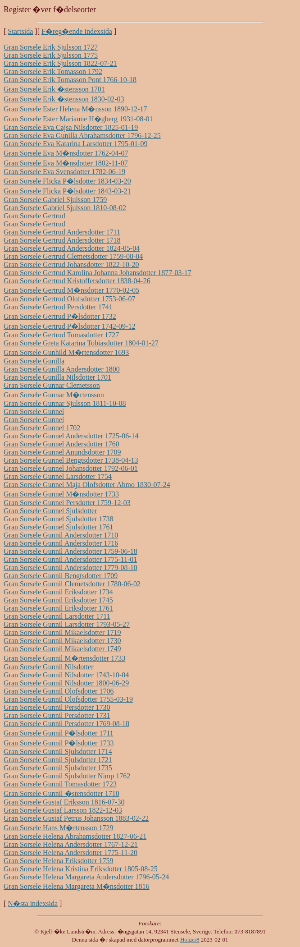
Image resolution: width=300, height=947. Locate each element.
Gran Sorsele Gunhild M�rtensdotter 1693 (66, 352)
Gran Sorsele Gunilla (34, 361)
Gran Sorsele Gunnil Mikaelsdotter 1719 (62, 632)
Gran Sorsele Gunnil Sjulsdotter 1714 (58, 751)
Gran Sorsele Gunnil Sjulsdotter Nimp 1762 (67, 776)
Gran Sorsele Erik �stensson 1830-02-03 (64, 99)
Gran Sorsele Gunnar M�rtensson (54, 395)
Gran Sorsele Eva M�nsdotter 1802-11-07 (66, 163)
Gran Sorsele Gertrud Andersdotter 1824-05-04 (72, 248)
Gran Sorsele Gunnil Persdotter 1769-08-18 (66, 723)
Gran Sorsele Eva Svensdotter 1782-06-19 (64, 171)
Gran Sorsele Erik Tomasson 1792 (53, 71)
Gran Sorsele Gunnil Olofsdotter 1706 (59, 691)
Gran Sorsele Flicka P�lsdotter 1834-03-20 (67, 181)
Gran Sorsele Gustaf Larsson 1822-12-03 (63, 810)
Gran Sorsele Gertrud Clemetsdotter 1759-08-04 (73, 256)
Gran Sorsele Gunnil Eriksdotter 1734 (58, 592)
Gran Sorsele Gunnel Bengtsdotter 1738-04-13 (71, 460)
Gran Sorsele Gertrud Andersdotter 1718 (62, 240)
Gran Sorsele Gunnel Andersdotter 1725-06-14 (71, 436)
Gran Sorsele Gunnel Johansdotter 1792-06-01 (71, 468)
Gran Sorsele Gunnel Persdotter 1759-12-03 (67, 502)
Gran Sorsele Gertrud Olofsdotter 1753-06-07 (69, 299)
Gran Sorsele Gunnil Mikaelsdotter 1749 (62, 649)
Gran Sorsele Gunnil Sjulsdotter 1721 (58, 759)
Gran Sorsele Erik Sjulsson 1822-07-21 (60, 63)
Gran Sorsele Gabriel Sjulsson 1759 (55, 199)
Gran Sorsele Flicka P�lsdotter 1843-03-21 (67, 191)
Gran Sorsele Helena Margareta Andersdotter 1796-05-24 (86, 877)
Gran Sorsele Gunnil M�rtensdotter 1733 (64, 658)
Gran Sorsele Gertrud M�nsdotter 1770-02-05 (71, 290)
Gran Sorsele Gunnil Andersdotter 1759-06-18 (70, 551)
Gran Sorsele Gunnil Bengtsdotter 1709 (61, 575)
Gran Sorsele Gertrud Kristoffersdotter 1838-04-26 (77, 281)
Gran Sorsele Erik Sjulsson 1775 (51, 55)
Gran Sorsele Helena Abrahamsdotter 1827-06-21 (75, 836)
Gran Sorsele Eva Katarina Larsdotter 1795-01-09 (75, 143)
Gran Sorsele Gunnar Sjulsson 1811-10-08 (65, 403)
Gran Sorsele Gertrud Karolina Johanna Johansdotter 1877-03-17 (97, 272)
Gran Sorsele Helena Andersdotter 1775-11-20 (70, 852)
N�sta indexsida (33, 903)
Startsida (20, 31)
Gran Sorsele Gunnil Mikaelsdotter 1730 (62, 640)
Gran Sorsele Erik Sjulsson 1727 (51, 47)
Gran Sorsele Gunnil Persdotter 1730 (57, 707)
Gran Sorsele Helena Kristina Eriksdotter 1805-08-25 (81, 869)
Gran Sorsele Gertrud (34, 216)
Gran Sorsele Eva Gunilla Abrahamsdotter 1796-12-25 (82, 135)
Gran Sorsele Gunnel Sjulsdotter (50, 511)
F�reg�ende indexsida (76, 31)
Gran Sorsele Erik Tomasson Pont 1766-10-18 (70, 79)
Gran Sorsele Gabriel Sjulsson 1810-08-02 (65, 207)
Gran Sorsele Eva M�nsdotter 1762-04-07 (66, 153)
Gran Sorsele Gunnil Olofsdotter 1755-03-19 (68, 699)
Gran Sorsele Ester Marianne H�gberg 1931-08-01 (78, 119)
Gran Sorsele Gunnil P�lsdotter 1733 (59, 743)
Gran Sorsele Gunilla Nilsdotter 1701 (57, 377)
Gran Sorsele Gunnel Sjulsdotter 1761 (59, 527)
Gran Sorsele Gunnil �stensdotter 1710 (61, 793)
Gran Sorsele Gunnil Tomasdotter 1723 (60, 784)
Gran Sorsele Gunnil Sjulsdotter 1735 (58, 768)
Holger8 (190, 939)
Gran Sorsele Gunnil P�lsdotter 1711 (59, 733)
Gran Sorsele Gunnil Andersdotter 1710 (61, 535)
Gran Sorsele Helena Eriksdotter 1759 (58, 860)
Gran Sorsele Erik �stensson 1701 (54, 89)
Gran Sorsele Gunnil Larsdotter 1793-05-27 (67, 624)
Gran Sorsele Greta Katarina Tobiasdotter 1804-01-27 (81, 343)
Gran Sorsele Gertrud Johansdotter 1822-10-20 (71, 264)
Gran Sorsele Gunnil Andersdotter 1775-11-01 (70, 559)
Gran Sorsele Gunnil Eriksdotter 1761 (58, 608)
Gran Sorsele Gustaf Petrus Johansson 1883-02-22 (76, 818)
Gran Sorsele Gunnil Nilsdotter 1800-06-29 (66, 683)
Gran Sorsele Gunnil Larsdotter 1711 (57, 616)
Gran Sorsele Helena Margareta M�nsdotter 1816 (77, 886)
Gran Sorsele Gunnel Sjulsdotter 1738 (59, 519)
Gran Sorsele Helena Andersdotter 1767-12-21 (71, 844)
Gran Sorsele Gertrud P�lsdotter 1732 (60, 316)
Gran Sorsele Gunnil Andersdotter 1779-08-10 (70, 567)
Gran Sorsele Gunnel (34, 411)
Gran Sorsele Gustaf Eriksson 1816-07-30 (64, 802)
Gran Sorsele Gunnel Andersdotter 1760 (61, 444)
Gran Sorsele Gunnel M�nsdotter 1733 (61, 494)
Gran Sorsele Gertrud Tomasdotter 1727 (61, 335)
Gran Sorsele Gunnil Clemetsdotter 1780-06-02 (72, 584)
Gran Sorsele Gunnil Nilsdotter (49, 667)
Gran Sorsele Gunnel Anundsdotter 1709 (62, 452)
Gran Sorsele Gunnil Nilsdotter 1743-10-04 (66, 675)
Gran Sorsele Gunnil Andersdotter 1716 (61, 543)
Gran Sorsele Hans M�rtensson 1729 (59, 828)
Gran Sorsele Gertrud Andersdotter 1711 (62, 232)
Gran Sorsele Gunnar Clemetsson (52, 385)
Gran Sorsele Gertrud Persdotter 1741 (58, 307)
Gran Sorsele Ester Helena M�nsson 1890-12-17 (75, 109)
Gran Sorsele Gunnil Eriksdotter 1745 (58, 600)
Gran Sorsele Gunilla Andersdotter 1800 (62, 369)
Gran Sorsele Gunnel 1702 (42, 428)
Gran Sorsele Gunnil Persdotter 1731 (57, 715)
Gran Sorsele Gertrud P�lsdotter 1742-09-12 (69, 326)
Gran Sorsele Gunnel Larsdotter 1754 (58, 476)
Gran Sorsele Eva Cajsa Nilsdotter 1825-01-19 (71, 127)
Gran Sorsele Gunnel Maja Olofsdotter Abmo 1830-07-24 (87, 484)
